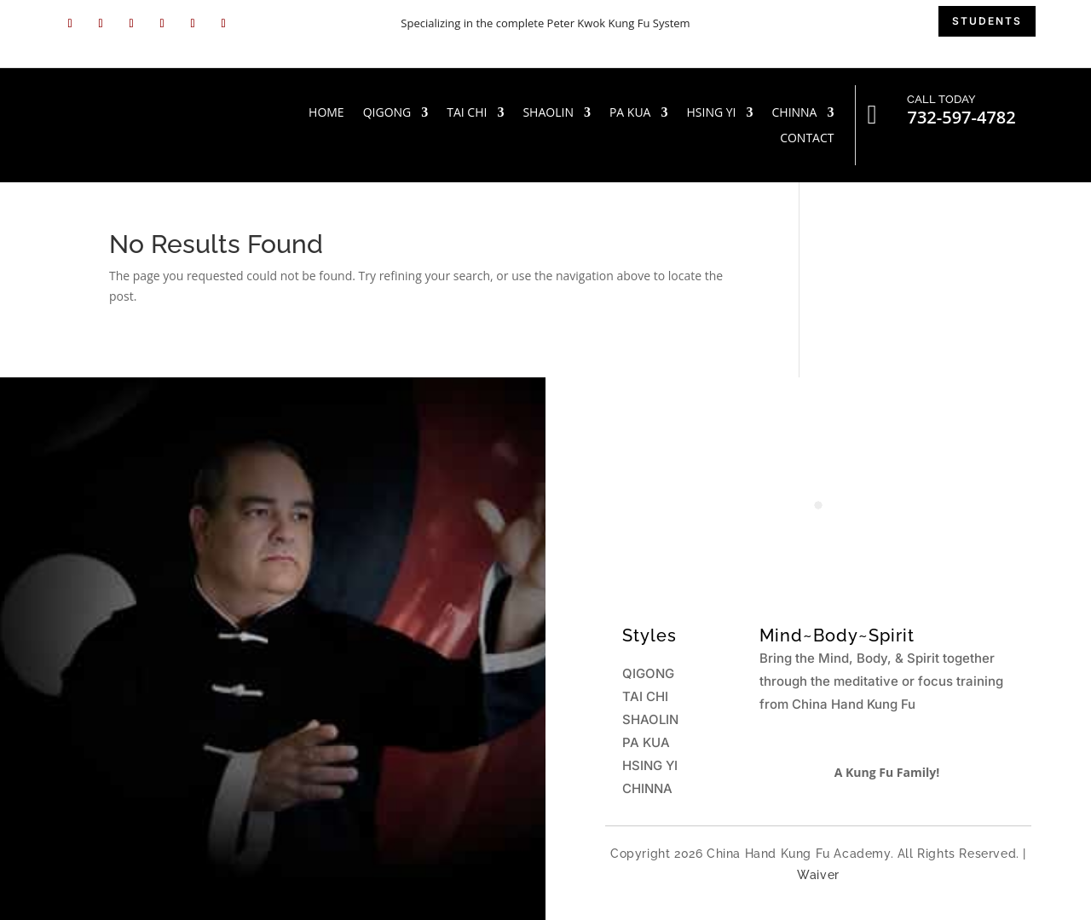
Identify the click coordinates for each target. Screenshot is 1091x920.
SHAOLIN (548, 113)
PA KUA (630, 113)
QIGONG (387, 113)
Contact (807, 139)
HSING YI (711, 113)
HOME (326, 113)
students (987, 20)
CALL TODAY (941, 99)
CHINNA (794, 113)
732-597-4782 (961, 117)
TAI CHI (467, 113)
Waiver (818, 875)
